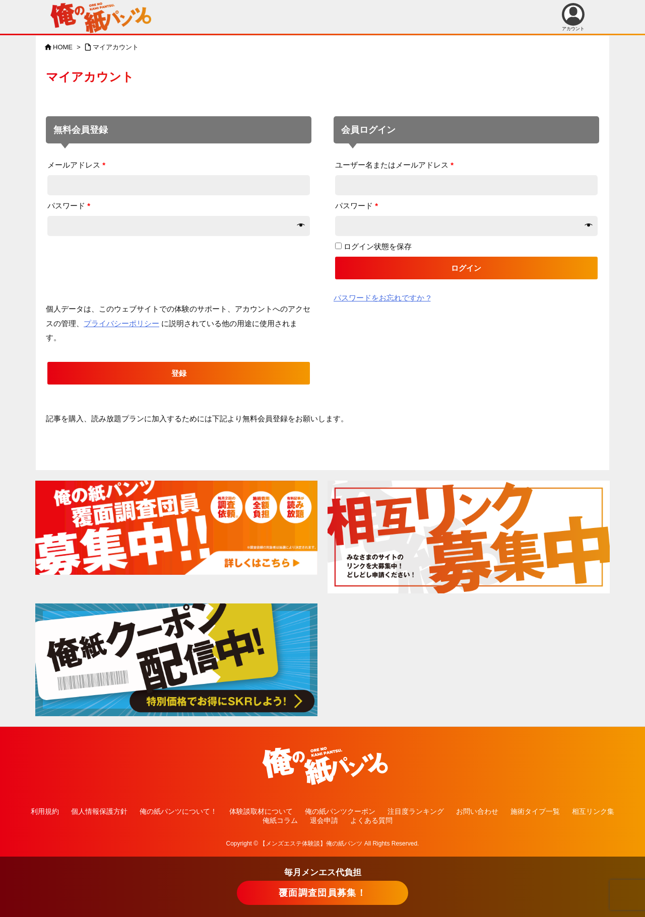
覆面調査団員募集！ (322, 893)
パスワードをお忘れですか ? (382, 297)
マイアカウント (116, 47)
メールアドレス (76, 165)
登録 (178, 373)
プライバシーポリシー (121, 323)
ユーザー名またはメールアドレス (394, 165)
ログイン (466, 268)
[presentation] (122, 257)
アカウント (573, 17)
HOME (63, 47)
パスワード (68, 205)
